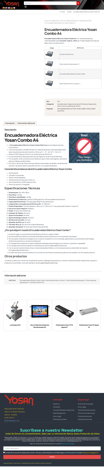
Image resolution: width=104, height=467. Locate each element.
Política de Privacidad (67, 444)
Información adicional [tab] (26, 123)
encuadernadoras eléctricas (47, 263)
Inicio (46, 21)
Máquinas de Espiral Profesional (78, 104)
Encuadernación (54, 21)
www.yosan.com (10, 267)
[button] (25, 6)
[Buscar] (78, 3)
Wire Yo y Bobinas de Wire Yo (70, 21)
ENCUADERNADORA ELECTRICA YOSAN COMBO (71, 109)
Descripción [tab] (10, 123)
